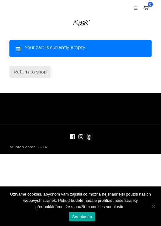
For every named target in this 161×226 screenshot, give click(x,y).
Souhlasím (82, 216)
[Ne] (153, 206)
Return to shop (30, 83)
